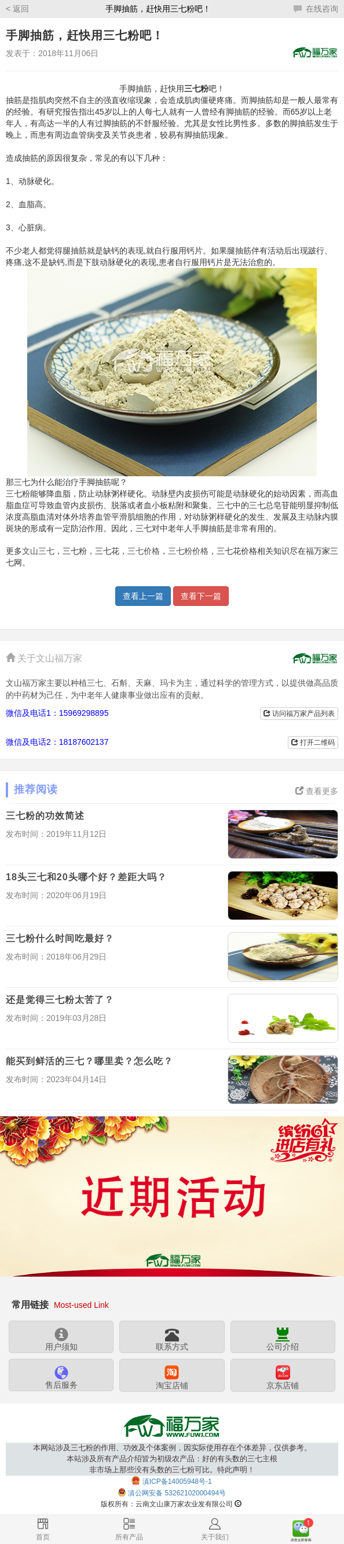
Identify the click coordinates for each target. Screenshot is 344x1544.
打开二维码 (313, 742)
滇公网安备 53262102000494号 (177, 1493)
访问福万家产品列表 (299, 713)
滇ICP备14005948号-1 (177, 1481)
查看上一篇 (143, 596)
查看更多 (316, 791)
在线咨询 (316, 8)
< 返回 (17, 8)
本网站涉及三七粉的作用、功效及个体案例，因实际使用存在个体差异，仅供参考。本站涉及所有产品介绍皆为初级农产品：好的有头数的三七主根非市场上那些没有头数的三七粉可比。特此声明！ (172, 1458)
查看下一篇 (201, 596)
